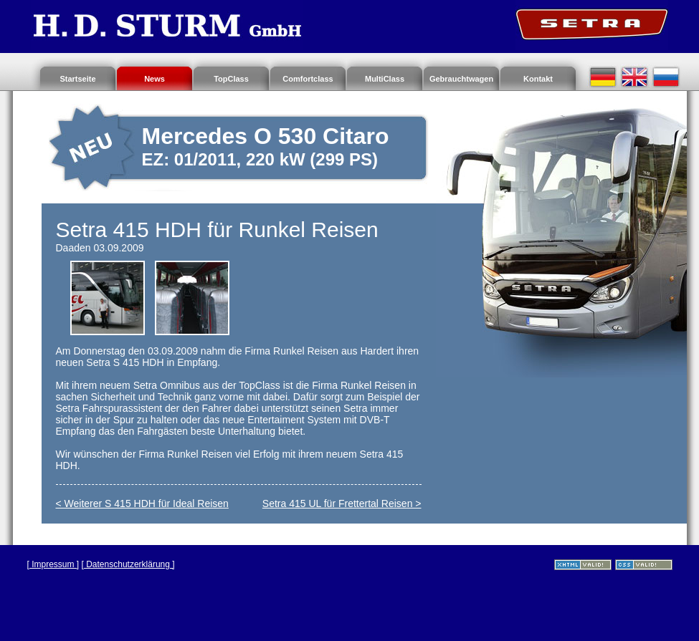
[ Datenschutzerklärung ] (128, 564)
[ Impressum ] (53, 564)
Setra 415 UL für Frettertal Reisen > (342, 503)
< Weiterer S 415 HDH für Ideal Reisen (142, 503)
